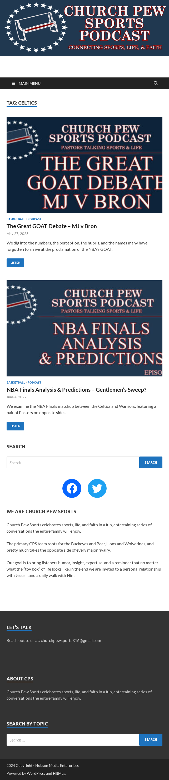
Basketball (16, 219)
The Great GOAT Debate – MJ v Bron (52, 226)
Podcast (34, 219)
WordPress (36, 773)
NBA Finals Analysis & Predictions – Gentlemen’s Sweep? (76, 389)
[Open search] (156, 83)
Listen (13, 261)
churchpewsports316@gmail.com (71, 640)
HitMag (59, 773)
